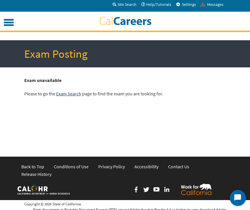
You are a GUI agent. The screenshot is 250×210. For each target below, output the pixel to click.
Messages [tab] (212, 4)
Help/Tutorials (156, 4)
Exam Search (68, 94)
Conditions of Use (71, 127)
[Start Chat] (238, 198)
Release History (36, 134)
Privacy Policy (111, 127)
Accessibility (146, 127)
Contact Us (178, 127)
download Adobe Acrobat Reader (212, 172)
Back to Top (32, 127)
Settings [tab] (186, 4)
